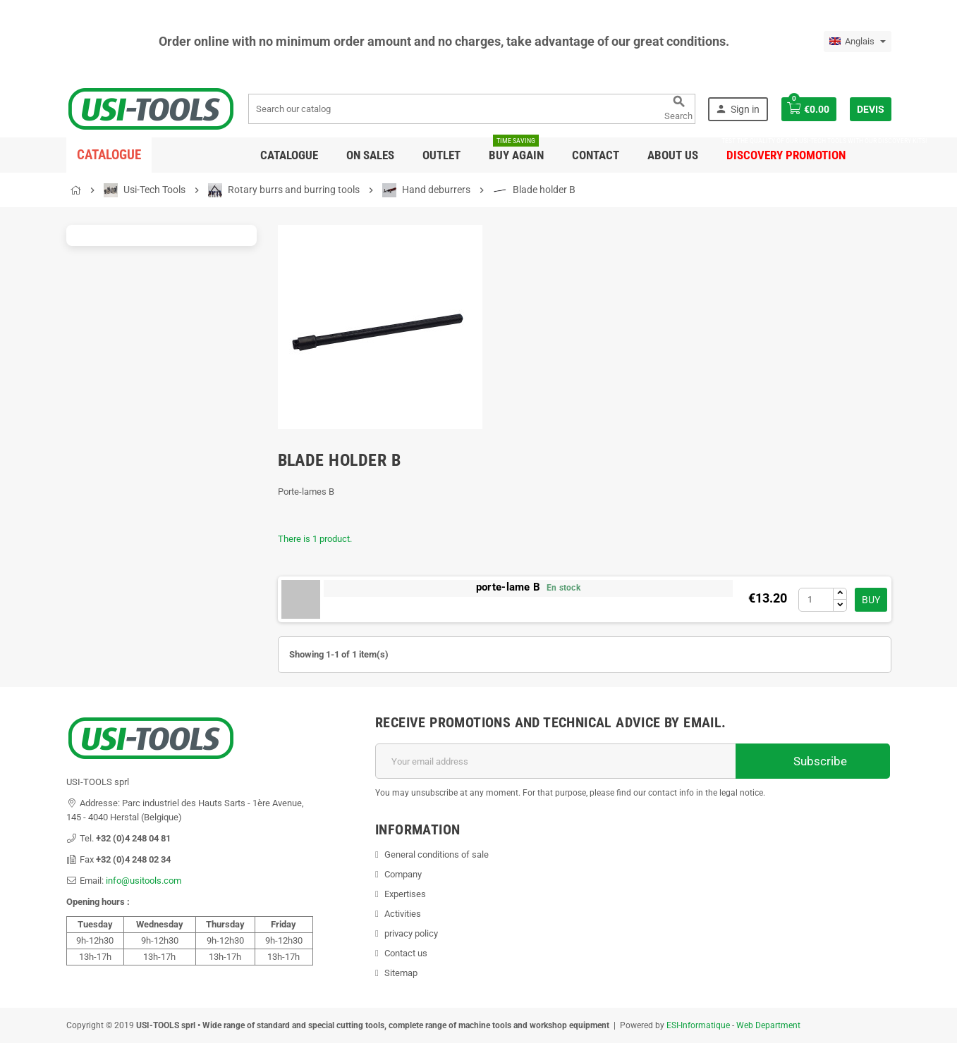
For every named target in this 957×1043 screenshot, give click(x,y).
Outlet (441, 155)
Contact (595, 155)
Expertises (405, 894)
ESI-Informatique (698, 1025)
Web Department (768, 1025)
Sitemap (400, 973)
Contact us (405, 953)
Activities (402, 913)
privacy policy (411, 933)
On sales (370, 155)
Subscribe (813, 761)
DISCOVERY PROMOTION (786, 149)
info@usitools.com (143, 880)
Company (403, 874)
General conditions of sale (436, 854)
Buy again (516, 149)
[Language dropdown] (857, 41)
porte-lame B (508, 587)
